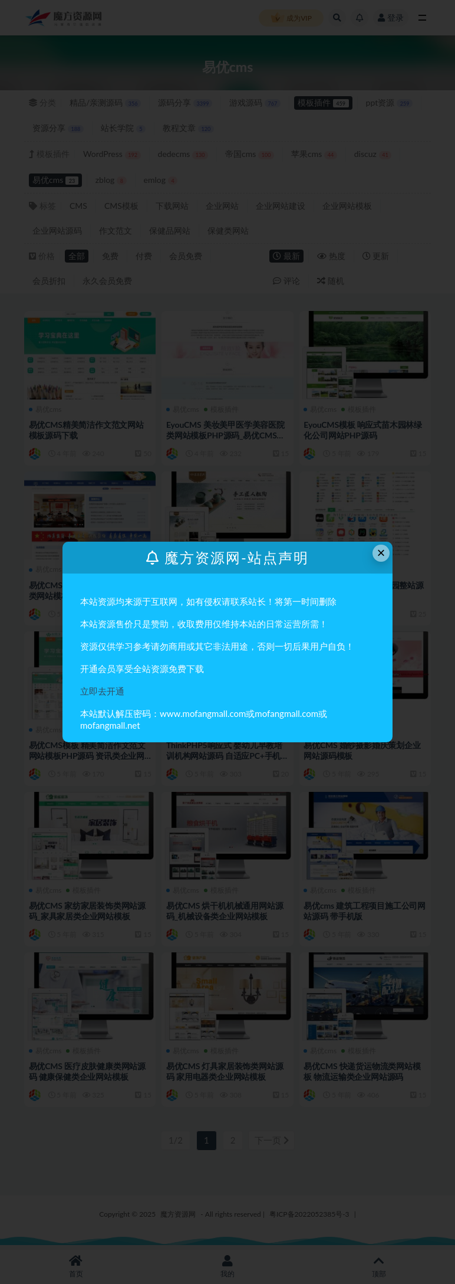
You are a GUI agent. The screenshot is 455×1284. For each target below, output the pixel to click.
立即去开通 (102, 691)
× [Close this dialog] (381, 553)
